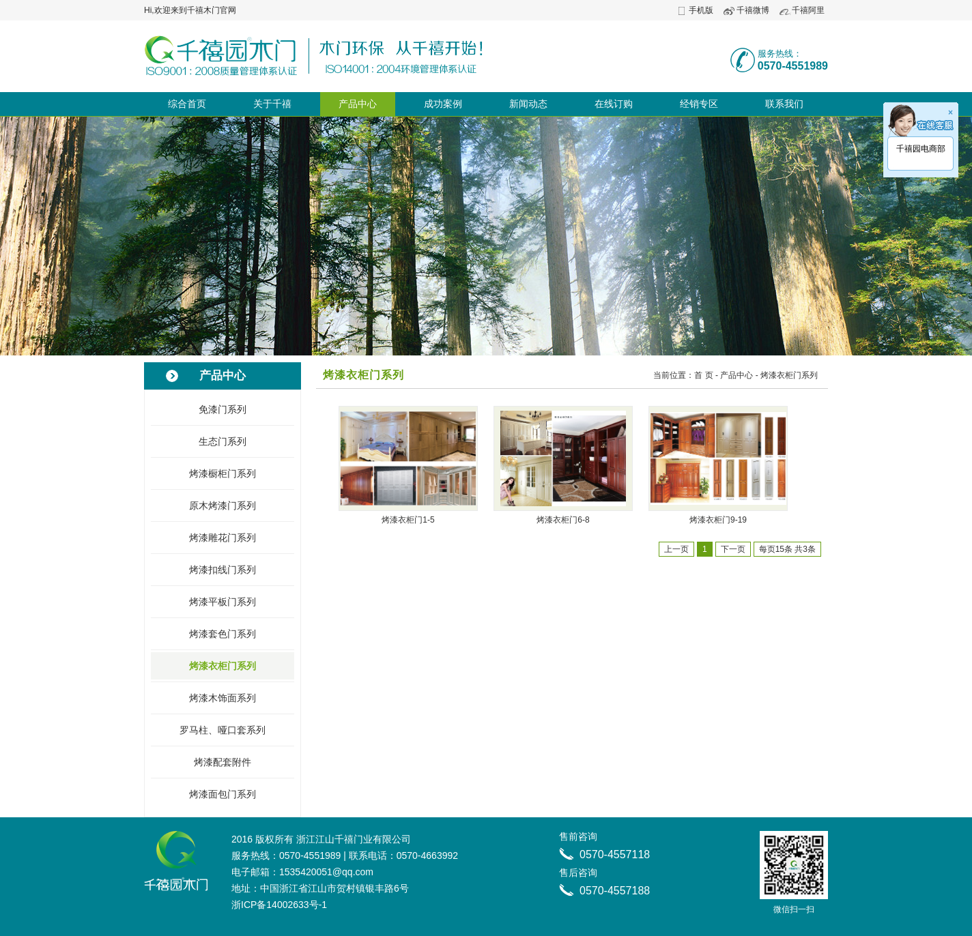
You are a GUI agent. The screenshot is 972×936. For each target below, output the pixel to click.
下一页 (733, 549)
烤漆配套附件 (222, 762)
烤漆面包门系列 (222, 794)
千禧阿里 (808, 10)
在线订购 (614, 103)
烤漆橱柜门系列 (222, 473)
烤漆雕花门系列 (222, 537)
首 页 (703, 375)
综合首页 (187, 103)
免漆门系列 (222, 409)
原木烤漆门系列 (222, 505)
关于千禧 (272, 103)
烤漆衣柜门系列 (222, 665)
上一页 (676, 549)
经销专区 (699, 103)
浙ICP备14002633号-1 (279, 904)
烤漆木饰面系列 (222, 697)
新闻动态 (528, 103)
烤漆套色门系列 (222, 633)
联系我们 (784, 103)
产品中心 (358, 103)
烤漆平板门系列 (222, 601)
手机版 (701, 10)
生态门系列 (222, 441)
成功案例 (443, 103)
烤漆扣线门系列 (222, 569)
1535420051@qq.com (326, 871)
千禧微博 (753, 10)
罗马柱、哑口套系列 (223, 730)
